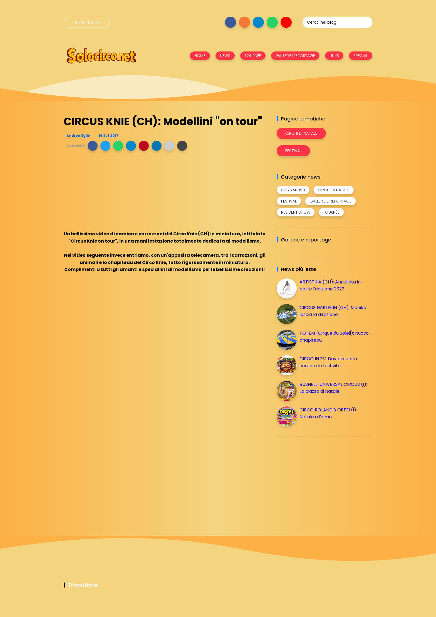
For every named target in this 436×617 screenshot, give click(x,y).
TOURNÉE (253, 55)
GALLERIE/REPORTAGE (295, 55)
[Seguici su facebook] (230, 22)
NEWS (225, 55)
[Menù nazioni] (87, 22)
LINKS (334, 55)
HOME (199, 55)
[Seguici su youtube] (286, 22)
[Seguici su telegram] (258, 22)
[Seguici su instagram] (244, 22)
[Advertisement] (318, 479)
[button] (93, 146)
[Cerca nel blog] (337, 22)
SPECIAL (360, 55)
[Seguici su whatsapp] (272, 22)
